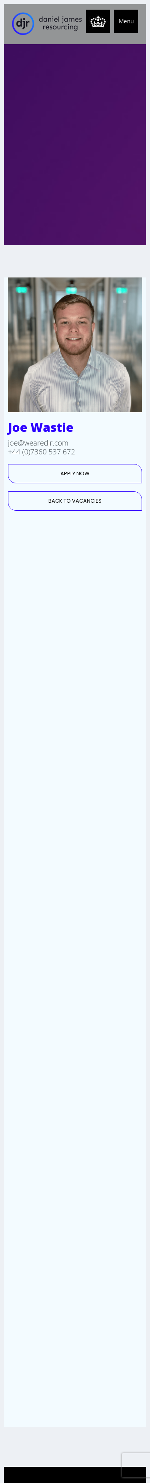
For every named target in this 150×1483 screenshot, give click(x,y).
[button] (126, 21)
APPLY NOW (75, 473)
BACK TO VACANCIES (75, 501)
